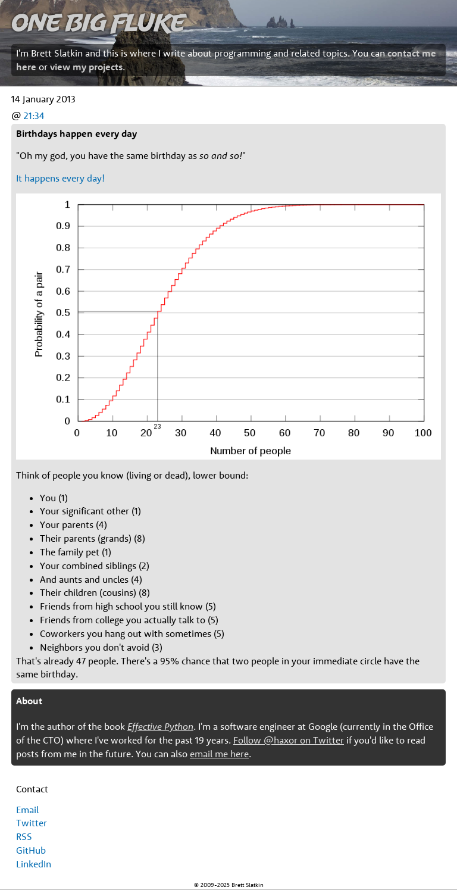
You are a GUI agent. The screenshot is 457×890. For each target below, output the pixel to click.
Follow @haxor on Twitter (288, 740)
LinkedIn (33, 864)
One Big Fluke (98, 22)
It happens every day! (60, 178)
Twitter (31, 823)
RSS (24, 836)
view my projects (86, 67)
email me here (219, 754)
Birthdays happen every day (76, 133)
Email (27, 810)
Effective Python (160, 726)
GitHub (31, 850)
